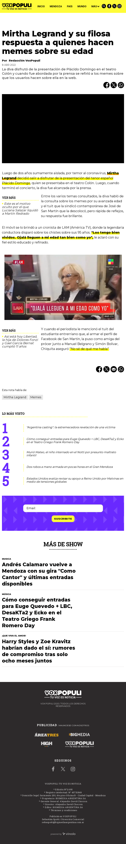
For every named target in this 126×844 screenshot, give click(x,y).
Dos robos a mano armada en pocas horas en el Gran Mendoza (69, 466)
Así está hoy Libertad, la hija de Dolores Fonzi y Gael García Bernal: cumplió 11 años (20, 341)
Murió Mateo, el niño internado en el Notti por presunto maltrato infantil (71, 454)
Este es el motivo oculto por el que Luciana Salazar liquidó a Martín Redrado (20, 208)
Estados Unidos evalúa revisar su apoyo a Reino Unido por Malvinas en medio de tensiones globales (74, 480)
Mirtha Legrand (15, 397)
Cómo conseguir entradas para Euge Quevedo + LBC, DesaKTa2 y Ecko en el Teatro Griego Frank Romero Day (75, 440)
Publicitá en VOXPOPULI (63, 816)
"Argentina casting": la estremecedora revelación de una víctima (70, 427)
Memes (35, 397)
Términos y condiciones (64, 810)
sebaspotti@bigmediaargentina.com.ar (63, 822)
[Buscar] (104, 6)
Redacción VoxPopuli (24, 60)
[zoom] (63, 128)
